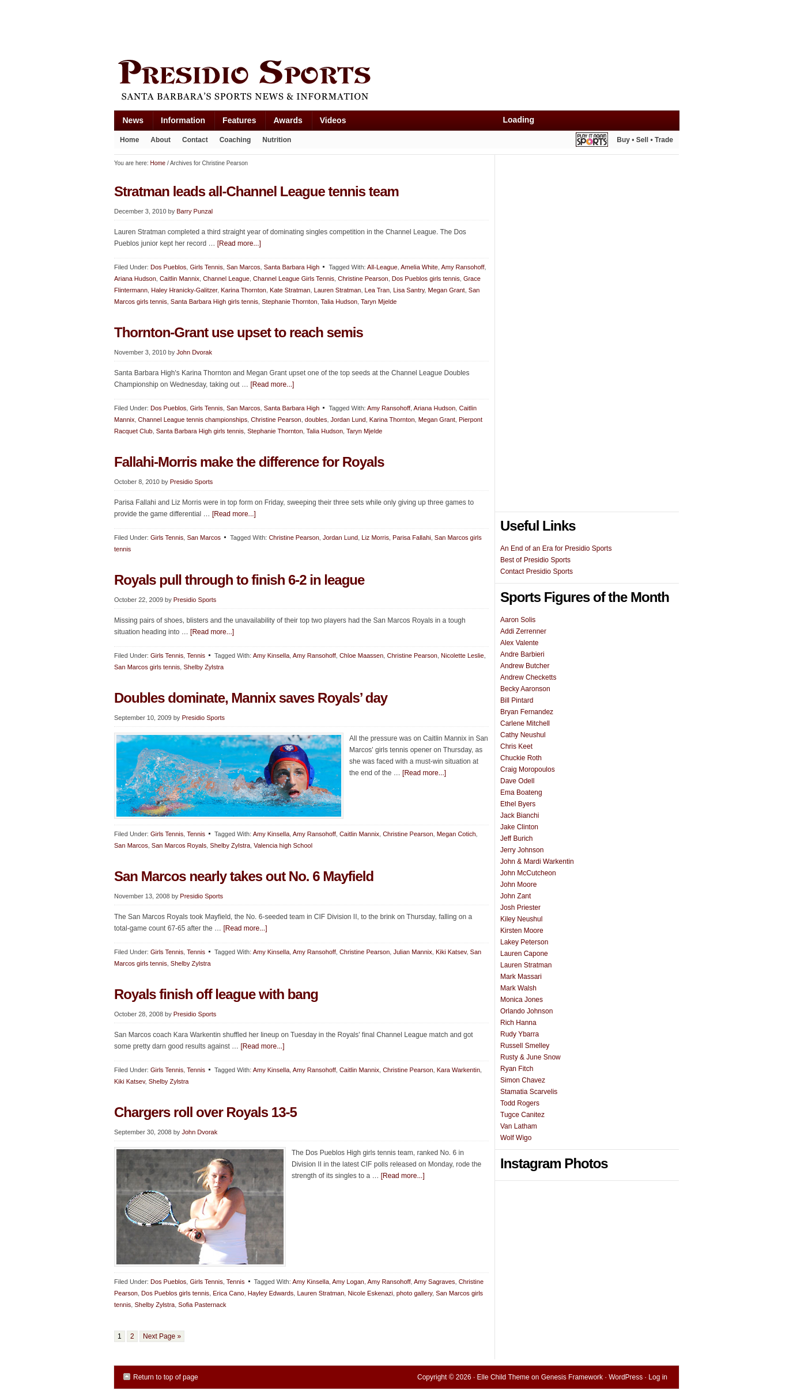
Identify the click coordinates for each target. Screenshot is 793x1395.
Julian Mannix (412, 951)
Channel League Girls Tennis (293, 278)
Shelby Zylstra (203, 667)
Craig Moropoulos (527, 769)
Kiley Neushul (521, 919)
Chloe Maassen (361, 655)
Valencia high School (283, 845)
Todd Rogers (519, 1103)
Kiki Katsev (451, 951)
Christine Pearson (363, 278)
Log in (657, 1377)
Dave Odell (517, 781)
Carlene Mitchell (525, 723)
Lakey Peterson (524, 942)
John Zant (515, 896)
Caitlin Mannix (179, 278)
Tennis (196, 655)
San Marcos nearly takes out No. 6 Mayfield (243, 876)
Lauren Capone (524, 954)
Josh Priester (520, 908)
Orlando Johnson (526, 1011)
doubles (316, 419)
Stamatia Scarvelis (528, 1092)
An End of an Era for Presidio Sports (555, 548)
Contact (195, 140)
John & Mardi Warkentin (537, 861)
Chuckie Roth (521, 758)
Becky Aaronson (525, 689)
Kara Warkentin (458, 1069)
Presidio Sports (396, 81)
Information (178, 123)
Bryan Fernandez (526, 712)
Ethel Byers (517, 804)
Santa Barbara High (292, 267)
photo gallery (414, 1293)
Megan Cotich (456, 833)
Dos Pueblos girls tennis (426, 278)
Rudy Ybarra (519, 1034)
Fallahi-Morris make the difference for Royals (249, 462)
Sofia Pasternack (202, 1304)
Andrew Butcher (524, 666)
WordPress (626, 1377)
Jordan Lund (348, 419)
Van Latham (518, 1126)
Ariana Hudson (135, 278)
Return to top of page (165, 1377)
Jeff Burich (516, 838)
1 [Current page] (120, 1336)
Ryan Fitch (516, 1069)
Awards (283, 123)
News (129, 123)
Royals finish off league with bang (216, 994)
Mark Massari (521, 977)
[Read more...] (239, 243)
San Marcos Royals (179, 845)
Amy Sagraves (434, 1281)
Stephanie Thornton (289, 301)
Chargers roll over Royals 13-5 (205, 1112)
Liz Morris (375, 537)
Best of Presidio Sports (535, 560)
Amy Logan (348, 1281)
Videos (333, 120)
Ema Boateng (521, 792)
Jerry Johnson (521, 850)
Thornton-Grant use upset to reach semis (238, 332)
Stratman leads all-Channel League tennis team (256, 191)
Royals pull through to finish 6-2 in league (239, 580)
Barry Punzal (194, 211)
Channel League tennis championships (193, 419)
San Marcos (243, 267)
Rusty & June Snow (530, 1057)
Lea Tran (377, 290)
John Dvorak (194, 352)
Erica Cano (228, 1293)
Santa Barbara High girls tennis (214, 301)
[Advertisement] (324, 27)
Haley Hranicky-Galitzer (184, 290)
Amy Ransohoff (462, 267)
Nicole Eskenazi (370, 1293)
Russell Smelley (524, 1046)
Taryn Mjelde (378, 301)
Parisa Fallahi (411, 537)
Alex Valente (519, 643)
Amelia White (419, 267)
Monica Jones (521, 1000)
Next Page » (162, 1336)
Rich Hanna (518, 1023)
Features (235, 123)
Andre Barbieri (522, 654)
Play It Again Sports (592, 141)
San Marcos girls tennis (147, 667)
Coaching (235, 140)
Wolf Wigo (515, 1138)
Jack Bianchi (519, 815)
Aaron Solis (517, 620)
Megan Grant (446, 290)
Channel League (226, 278)
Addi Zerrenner (523, 631)
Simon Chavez (522, 1080)
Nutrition (276, 140)
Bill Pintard (516, 700)
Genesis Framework (572, 1377)
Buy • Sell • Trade (645, 140)
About (158, 142)
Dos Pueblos (168, 267)
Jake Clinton (519, 827)
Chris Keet (516, 746)
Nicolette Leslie (462, 655)
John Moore (518, 885)
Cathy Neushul (523, 735)
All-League (382, 267)
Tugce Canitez (522, 1115)
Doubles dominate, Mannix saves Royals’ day (250, 698)
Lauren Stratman (337, 290)
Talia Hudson (339, 301)
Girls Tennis (206, 267)
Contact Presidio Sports (536, 571)
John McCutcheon (528, 873)
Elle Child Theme (503, 1377)
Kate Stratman (290, 290)
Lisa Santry (408, 290)
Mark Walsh (518, 988)
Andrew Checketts (528, 677)
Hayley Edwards (270, 1293)
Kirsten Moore (521, 931)
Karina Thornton (243, 290)
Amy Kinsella (271, 655)
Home (129, 140)
